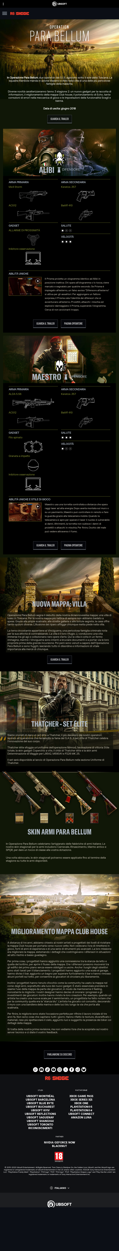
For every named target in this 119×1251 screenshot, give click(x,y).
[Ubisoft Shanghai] (40, 1120)
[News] (59, 1225)
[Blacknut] (59, 1145)
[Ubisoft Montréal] (40, 1096)
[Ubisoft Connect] (59, 1217)
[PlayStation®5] (81, 1106)
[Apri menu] (4, 14)
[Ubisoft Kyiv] (40, 1110)
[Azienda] (59, 1221)
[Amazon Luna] (81, 1117)
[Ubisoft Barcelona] (40, 1099)
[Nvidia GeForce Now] (59, 1142)
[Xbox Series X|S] (81, 1099)
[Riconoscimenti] (40, 1128)
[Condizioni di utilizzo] (59, 1244)
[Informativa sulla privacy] (59, 1240)
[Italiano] (59, 1188)
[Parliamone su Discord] (59, 1054)
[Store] (59, 1213)
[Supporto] (59, 1229)
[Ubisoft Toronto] (40, 1124)
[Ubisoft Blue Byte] (40, 1103)
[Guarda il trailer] (59, 119)
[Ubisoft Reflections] (40, 1113)
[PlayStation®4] (81, 1110)
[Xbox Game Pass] (81, 1096)
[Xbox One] (81, 1103)
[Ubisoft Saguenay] (40, 1117)
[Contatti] (59, 1236)
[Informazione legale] (59, 1249)
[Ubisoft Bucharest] (40, 1106)
